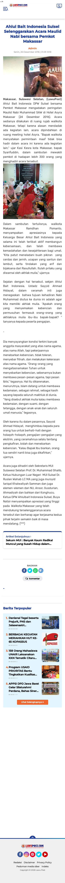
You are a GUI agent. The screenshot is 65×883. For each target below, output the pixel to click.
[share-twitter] (29, 570)
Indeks (45, 866)
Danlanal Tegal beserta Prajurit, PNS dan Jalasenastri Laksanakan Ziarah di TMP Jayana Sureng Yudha (23, 621)
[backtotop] (32, 839)
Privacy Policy (44, 862)
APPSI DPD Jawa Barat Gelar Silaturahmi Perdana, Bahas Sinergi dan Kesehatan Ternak (24, 687)
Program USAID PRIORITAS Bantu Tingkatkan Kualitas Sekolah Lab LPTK (22, 671)
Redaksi (18, 862)
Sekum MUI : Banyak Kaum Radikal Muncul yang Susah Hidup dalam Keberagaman (29, 542)
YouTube (47, 856)
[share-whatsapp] (35, 570)
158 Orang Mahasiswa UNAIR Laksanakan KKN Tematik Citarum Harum (23, 654)
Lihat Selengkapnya (32, 702)
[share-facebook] (24, 570)
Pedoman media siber (28, 866)
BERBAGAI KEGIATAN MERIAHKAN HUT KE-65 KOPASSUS (23, 638)
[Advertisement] (32, 797)
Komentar (32, 578)
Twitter (40, 856)
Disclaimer (29, 862)
